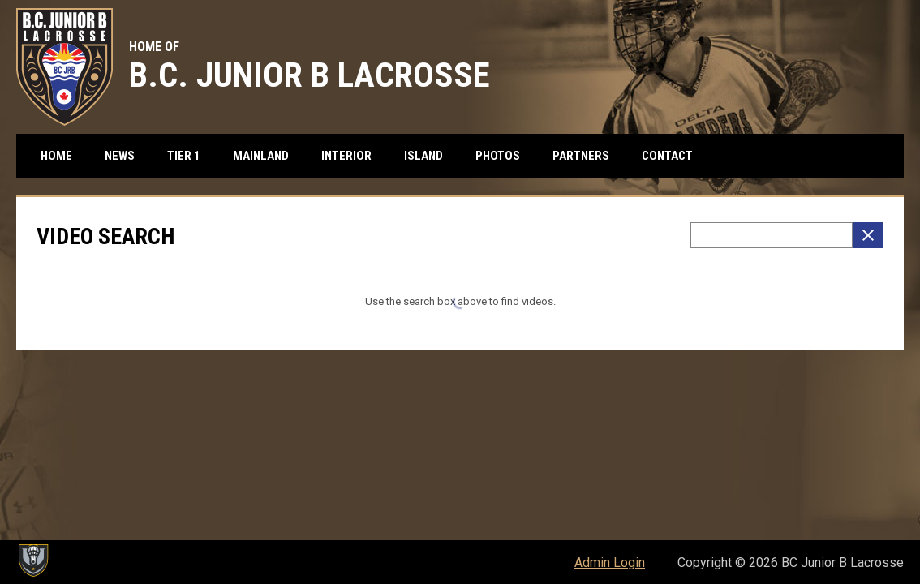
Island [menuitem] (429, 155)
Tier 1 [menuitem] (190, 155)
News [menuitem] (120, 155)
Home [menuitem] (56, 155)
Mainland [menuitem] (267, 155)
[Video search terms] (771, 235)
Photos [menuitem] (497, 155)
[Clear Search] (868, 235)
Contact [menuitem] (667, 155)
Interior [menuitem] (352, 155)
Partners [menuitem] (580, 155)
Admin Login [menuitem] (609, 562)
